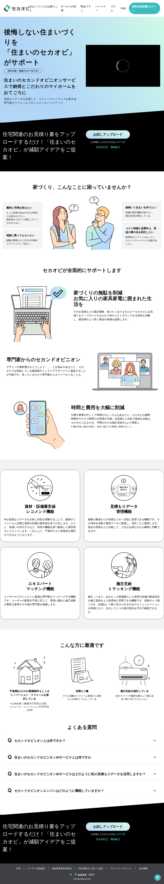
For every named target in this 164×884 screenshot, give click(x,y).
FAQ (123, 8)
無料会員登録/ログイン (144, 8)
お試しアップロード (108, 134)
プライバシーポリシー (121, 868)
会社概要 (143, 868)
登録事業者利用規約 (62, 868)
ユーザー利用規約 (36, 868)
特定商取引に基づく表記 (90, 868)
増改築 (115, 147)
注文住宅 (102, 147)
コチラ (120, 142)
